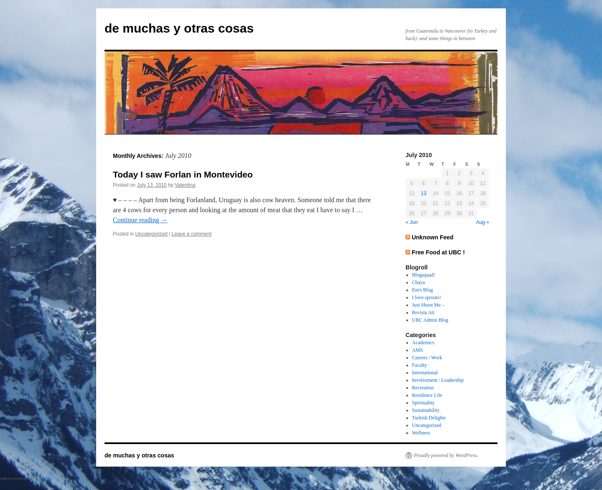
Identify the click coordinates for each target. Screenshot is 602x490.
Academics (423, 342)
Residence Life (427, 395)
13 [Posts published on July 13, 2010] (423, 193)
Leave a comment (192, 234)
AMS (417, 350)
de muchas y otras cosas (179, 28)
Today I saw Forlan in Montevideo (183, 174)
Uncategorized (151, 234)
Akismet (45, 478)
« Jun (412, 222)
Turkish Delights (429, 418)
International (425, 373)
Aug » (482, 222)
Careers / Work (427, 358)
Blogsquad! (423, 275)
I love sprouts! (426, 297)
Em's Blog (422, 290)
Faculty (419, 365)
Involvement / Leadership (438, 380)
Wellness (421, 433)
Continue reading (140, 219)
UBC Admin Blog (430, 320)
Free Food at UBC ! (438, 252)
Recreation (423, 388)
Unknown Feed (433, 237)
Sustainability (426, 410)
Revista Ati (423, 312)
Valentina (185, 185)
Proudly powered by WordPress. (446, 455)
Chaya (418, 282)
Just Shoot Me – (428, 305)
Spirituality (423, 403)
